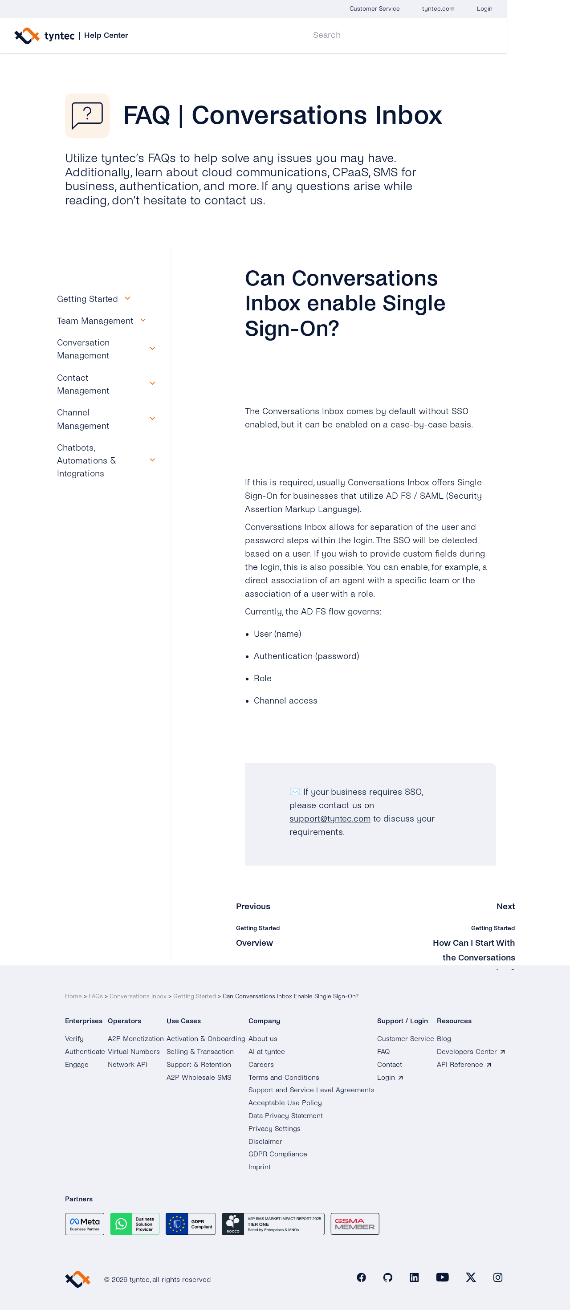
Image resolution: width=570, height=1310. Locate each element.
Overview (254, 942)
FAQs (96, 994)
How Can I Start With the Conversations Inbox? (472, 957)
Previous (253, 906)
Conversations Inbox (138, 994)
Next (506, 906)
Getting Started (194, 994)
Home (73, 994)
